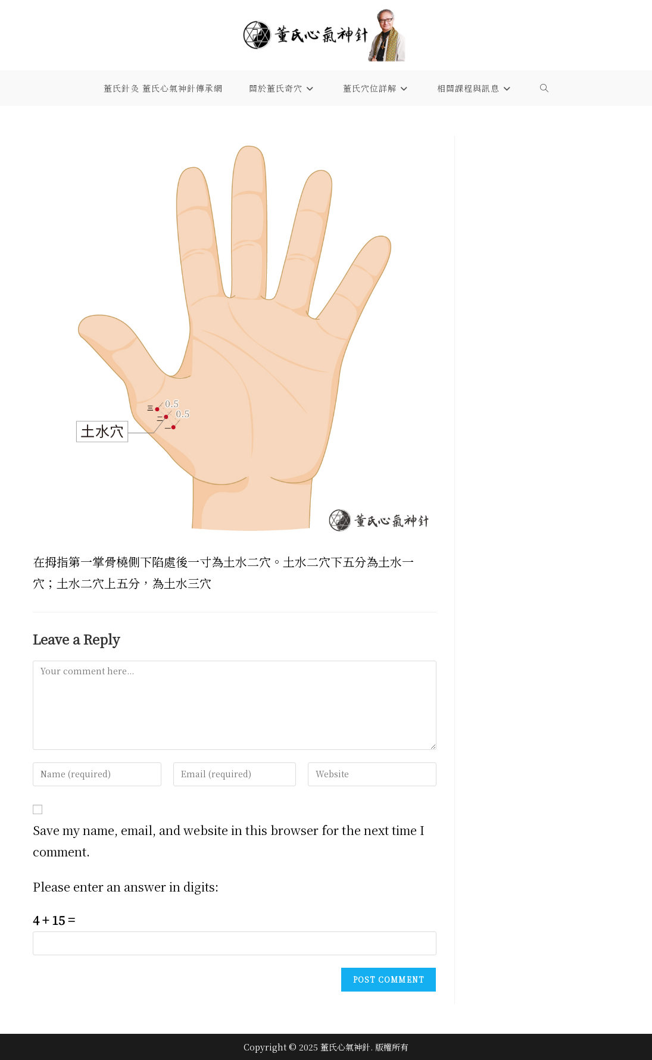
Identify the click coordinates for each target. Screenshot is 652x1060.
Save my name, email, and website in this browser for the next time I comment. (229, 840)
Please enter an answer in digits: (126, 886)
